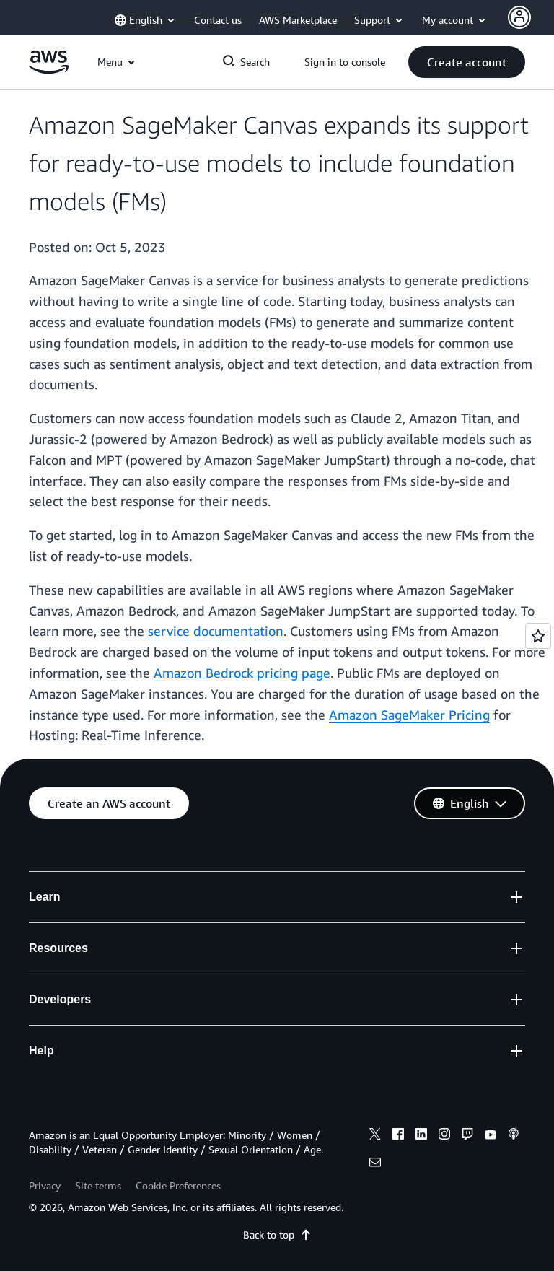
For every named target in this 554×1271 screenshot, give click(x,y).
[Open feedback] (538, 636)
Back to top (277, 1234)
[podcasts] (513, 1136)
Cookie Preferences (178, 1185)
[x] (375, 1136)
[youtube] (490, 1136)
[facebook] (398, 1136)
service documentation (215, 631)
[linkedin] (421, 1136)
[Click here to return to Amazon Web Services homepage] (49, 70)
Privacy (45, 1185)
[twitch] (467, 1136)
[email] (375, 1164)
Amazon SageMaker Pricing (409, 714)
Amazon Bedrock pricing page (242, 673)
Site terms (98, 1185)
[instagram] (444, 1136)
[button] (466, 62)
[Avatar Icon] (519, 17)
